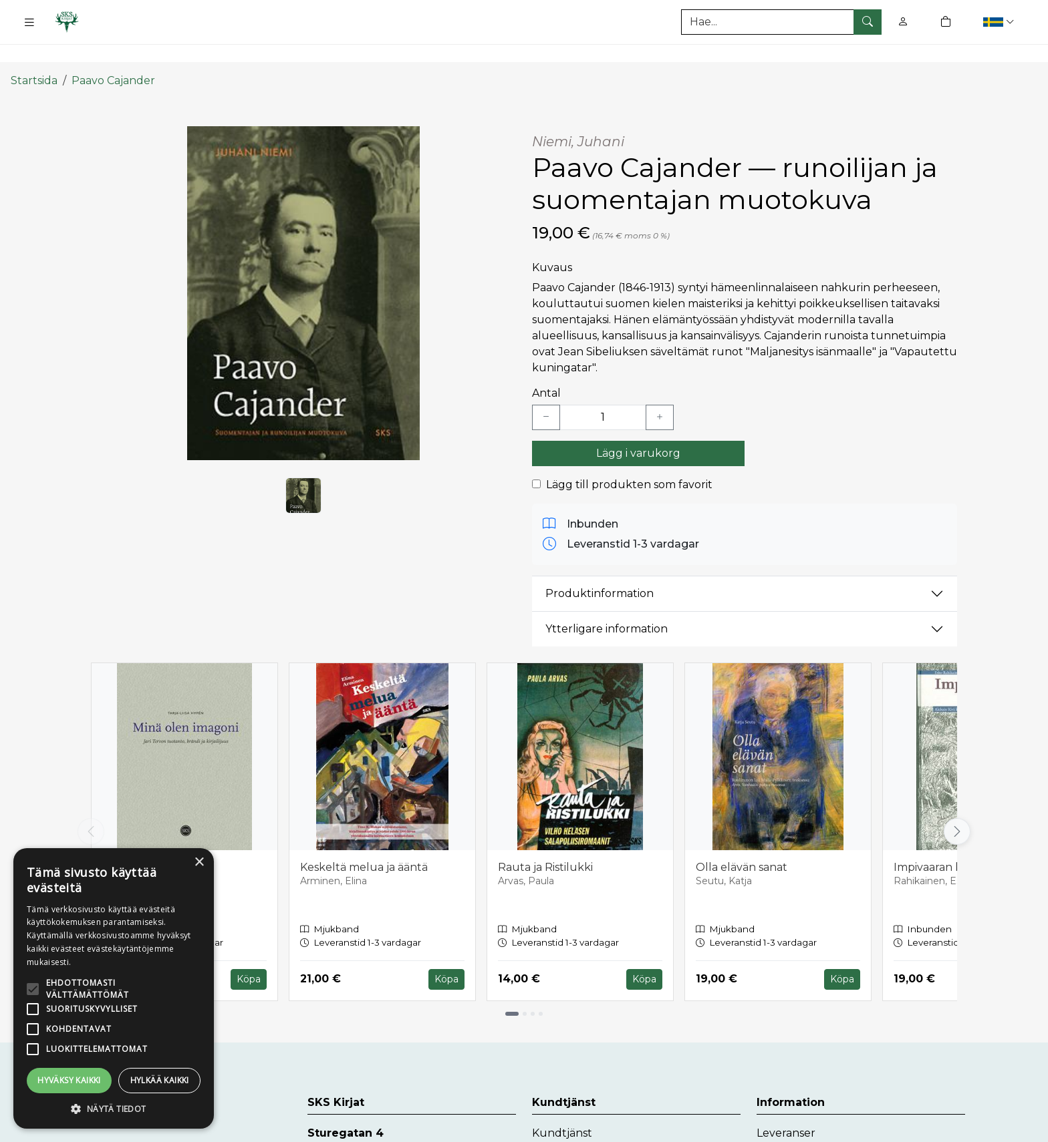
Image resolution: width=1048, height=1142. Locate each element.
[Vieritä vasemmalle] (91, 806)
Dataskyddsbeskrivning (819, 1129)
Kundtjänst (562, 1107)
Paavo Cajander (113, 55)
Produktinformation (599, 568)
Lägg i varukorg (638, 427)
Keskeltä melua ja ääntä (364, 841)
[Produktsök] (781, 22)
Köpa (249, 954)
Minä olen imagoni (150, 841)
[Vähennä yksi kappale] (546, 391)
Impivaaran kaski (937, 841)
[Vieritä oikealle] (957, 806)
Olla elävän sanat (741, 841)
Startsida (34, 55)
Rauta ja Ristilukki (545, 841)
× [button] (199, 863)
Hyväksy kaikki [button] (69, 1080)
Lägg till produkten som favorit (629, 458)
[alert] (113, 988)
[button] (1000, 21)
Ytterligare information (606, 603)
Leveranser (786, 1107)
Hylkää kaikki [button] (159, 1080)
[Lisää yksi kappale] (660, 391)
